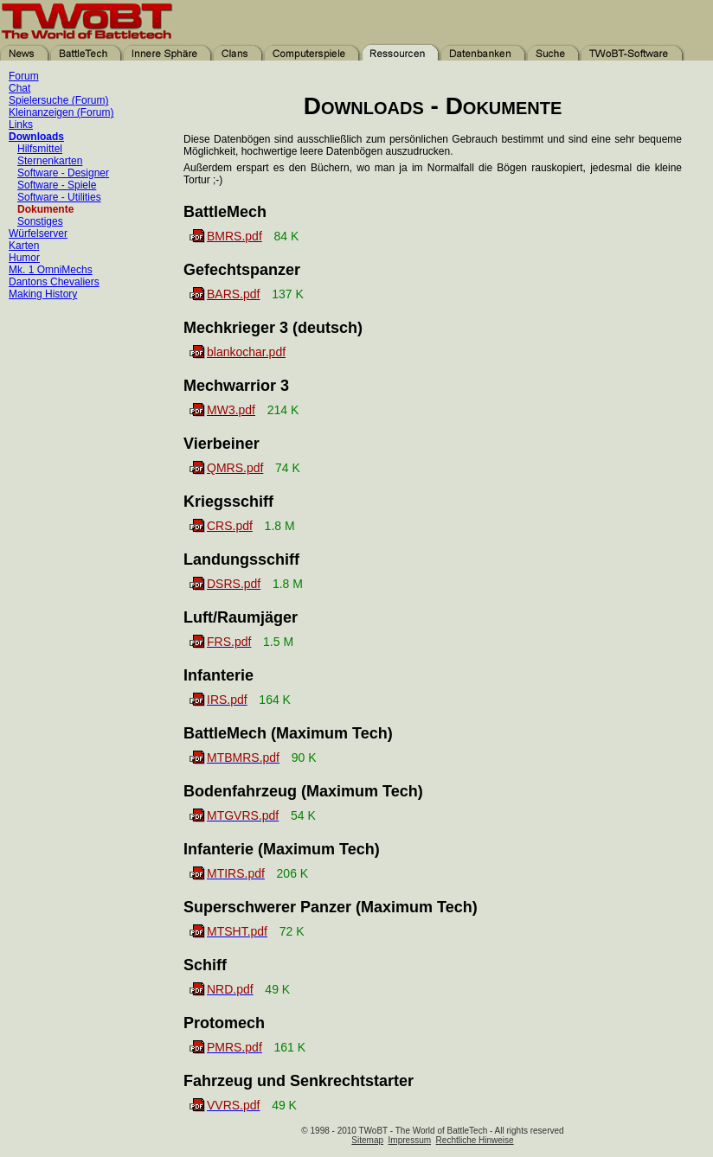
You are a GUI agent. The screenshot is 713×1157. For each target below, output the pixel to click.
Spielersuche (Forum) (58, 100)
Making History (43, 294)
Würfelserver (38, 233)
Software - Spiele (56, 185)
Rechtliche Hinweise (475, 1140)
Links (21, 124)
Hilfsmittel (39, 149)
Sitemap (367, 1140)
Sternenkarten (49, 161)
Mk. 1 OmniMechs (51, 270)
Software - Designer (63, 173)
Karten (24, 246)
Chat (19, 88)
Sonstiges (40, 221)
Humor (24, 258)
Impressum (410, 1140)
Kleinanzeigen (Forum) (61, 112)
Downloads (36, 137)
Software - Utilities (59, 197)
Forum (24, 76)
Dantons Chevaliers (54, 282)
